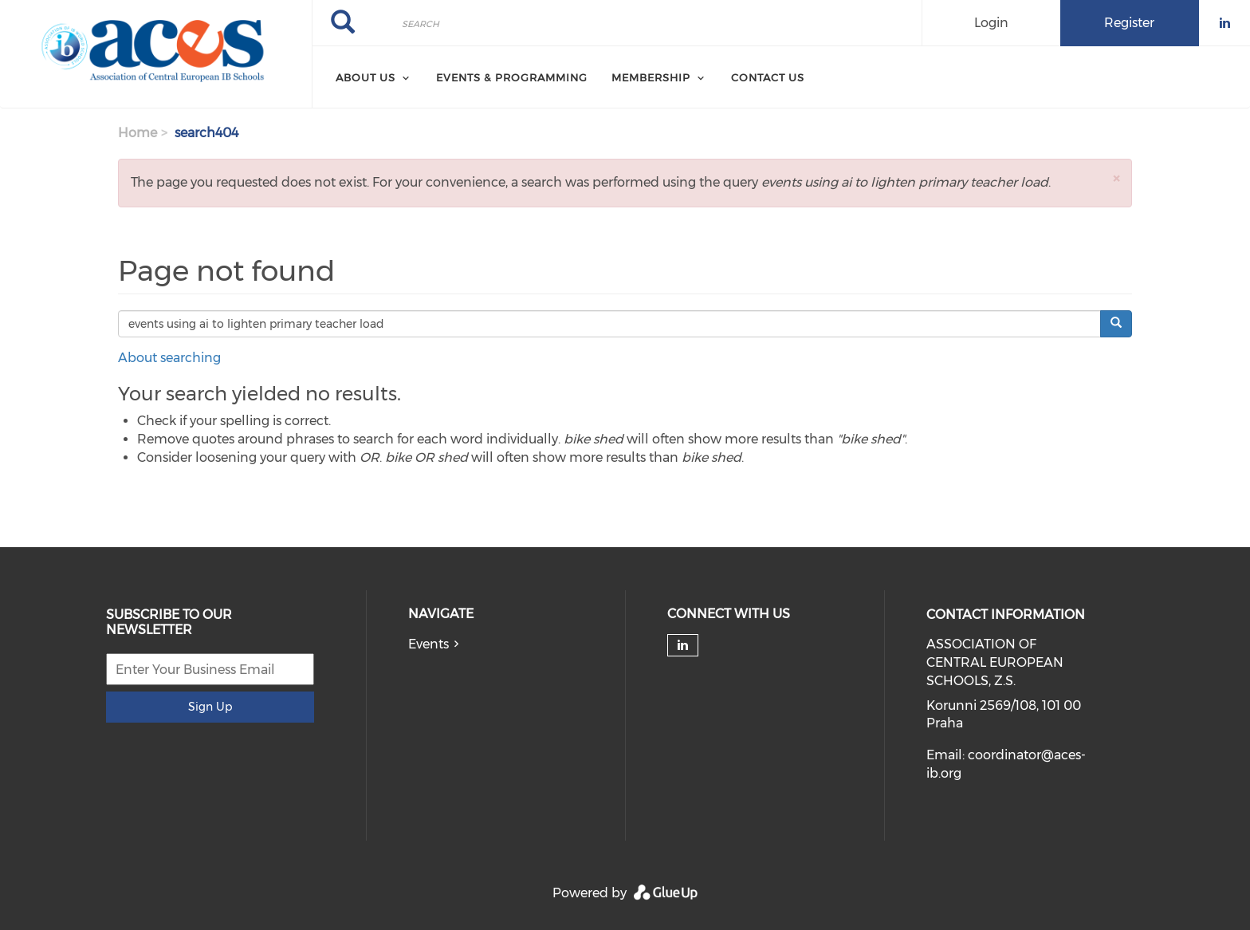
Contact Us (767, 77)
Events (428, 644)
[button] (1116, 178)
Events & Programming (512, 77)
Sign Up (210, 706)
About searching (169, 357)
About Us (365, 77)
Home (137, 132)
